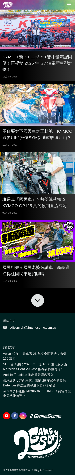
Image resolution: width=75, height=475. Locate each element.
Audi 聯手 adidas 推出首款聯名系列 (28, 375)
